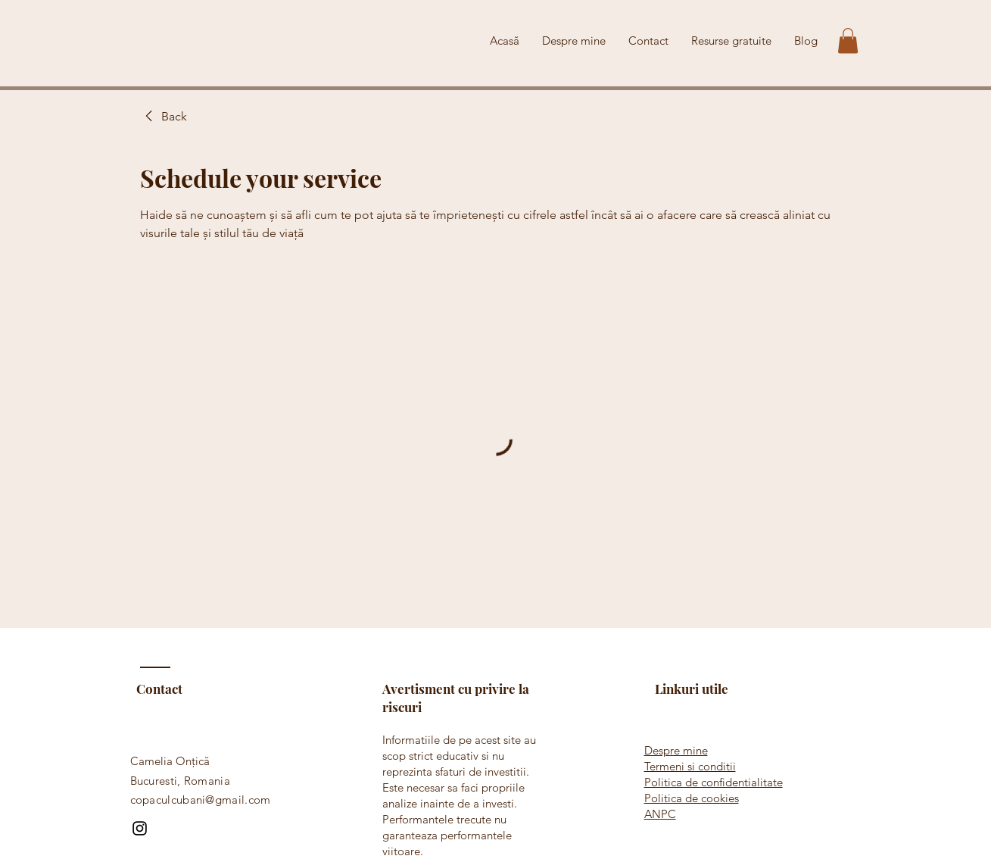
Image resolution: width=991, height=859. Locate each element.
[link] (163, 116)
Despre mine (676, 750)
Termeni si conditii (690, 766)
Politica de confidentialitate (713, 782)
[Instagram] (139, 828)
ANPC (660, 814)
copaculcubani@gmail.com (200, 799)
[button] (848, 40)
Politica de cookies (691, 798)
